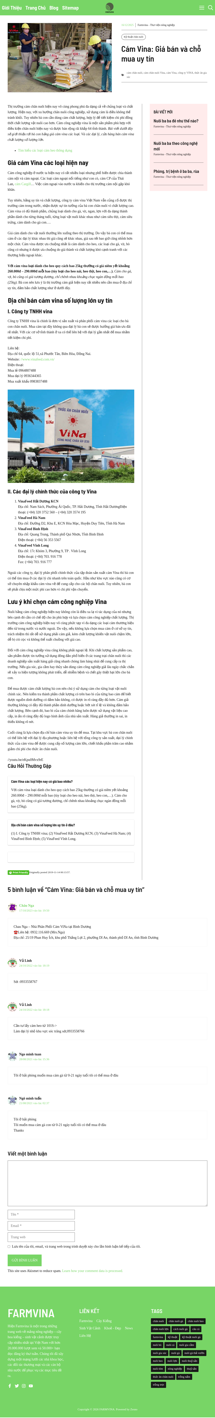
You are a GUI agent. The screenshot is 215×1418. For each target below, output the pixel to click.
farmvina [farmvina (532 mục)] (158, 1337)
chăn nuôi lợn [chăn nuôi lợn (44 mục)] (160, 1329)
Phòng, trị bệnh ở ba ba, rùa (176, 171)
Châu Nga (26, 905)
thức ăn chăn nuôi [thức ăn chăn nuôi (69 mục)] (163, 1376)
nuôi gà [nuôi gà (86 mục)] (175, 1352)
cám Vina (171, 72)
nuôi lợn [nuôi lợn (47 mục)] (172, 1360)
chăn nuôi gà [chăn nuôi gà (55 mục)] (176, 1321)
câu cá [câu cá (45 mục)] (195, 1329)
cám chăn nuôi (135, 72)
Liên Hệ (85, 1336)
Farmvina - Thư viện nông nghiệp (156, 25)
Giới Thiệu (12, 8)
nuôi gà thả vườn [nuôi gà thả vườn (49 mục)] (194, 1352)
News (129, 1328)
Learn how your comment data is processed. (92, 1271)
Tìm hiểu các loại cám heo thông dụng (45, 150)
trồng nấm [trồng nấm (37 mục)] (184, 1376)
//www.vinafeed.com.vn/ (37, 359)
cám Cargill (23, 184)
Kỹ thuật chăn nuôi (133, 36)
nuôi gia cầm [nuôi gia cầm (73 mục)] (186, 1344)
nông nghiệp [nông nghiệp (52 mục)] (175, 1368)
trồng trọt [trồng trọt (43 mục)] (158, 1384)
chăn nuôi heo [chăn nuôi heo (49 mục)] (196, 1321)
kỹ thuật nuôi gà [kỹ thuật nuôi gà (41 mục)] (191, 1337)
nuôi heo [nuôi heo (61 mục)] (158, 1360)
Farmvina (86, 1321)
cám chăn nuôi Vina (154, 72)
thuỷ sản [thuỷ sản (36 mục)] (191, 1368)
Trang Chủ (36, 8)
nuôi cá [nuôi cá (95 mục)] (170, 1344)
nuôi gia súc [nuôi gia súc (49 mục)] (159, 1352)
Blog (53, 8)
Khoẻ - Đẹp (112, 1328)
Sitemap (70, 8)
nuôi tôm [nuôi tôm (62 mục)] (158, 1368)
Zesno (134, 1409)
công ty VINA (185, 72)
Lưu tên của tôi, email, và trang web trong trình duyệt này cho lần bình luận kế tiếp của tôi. (76, 1246)
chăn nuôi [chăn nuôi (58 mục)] (158, 1321)
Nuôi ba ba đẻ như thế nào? (176, 120)
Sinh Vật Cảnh (89, 1328)
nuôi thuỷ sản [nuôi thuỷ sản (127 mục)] (189, 1360)
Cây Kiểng (104, 1321)
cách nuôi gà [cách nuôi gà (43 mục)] (180, 1329)
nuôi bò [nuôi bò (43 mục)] (157, 1344)
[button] (210, 7)
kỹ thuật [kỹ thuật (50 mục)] (172, 1337)
